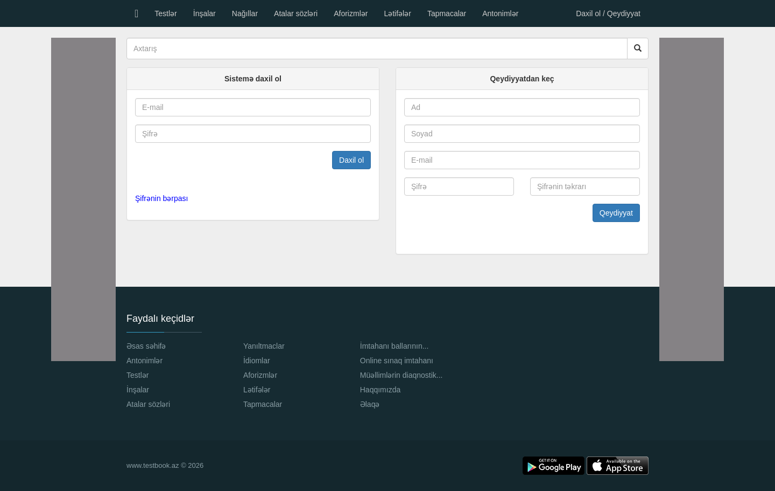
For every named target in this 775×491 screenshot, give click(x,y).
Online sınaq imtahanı (396, 360)
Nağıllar (245, 13)
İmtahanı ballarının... (394, 346)
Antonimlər (500, 13)
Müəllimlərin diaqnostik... (401, 375)
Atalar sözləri (296, 13)
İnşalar (204, 13)
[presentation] (200, 167)
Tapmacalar (446, 13)
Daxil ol (351, 160)
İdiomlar (256, 360)
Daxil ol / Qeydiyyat (608, 13)
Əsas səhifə (146, 346)
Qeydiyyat (616, 213)
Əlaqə (370, 404)
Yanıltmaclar (264, 346)
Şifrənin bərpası (161, 198)
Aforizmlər (351, 13)
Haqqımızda (380, 389)
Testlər (165, 13)
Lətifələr (397, 13)
